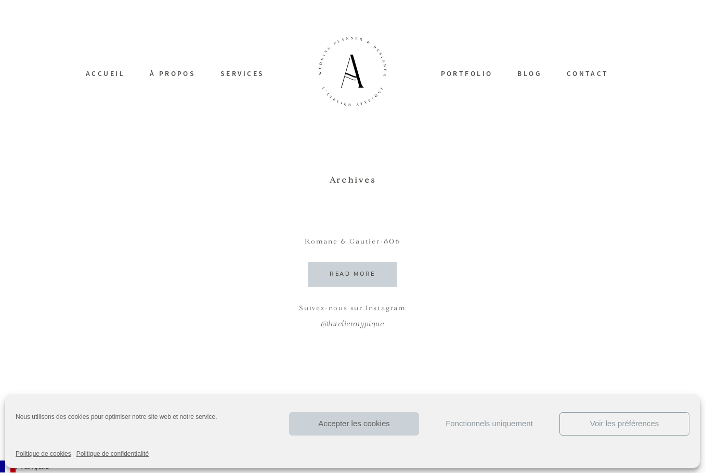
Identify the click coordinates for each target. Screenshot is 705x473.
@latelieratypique (352, 324)
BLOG (529, 73)
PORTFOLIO (467, 73)
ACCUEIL (105, 73)
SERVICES (242, 73)
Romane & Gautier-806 (352, 242)
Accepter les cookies (354, 423)
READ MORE (352, 274)
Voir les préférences (624, 423)
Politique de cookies (43, 453)
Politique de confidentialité (112, 453)
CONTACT (588, 73)
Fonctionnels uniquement (489, 423)
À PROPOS (173, 73)
